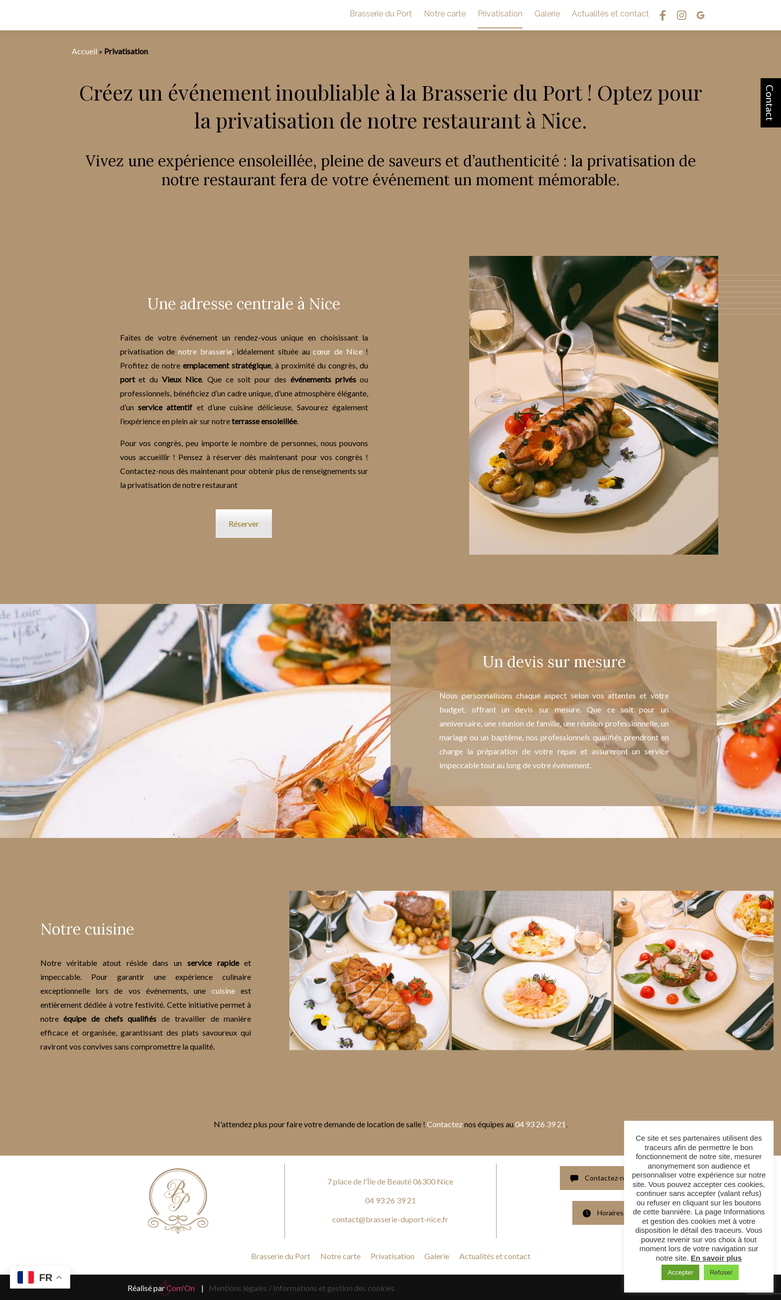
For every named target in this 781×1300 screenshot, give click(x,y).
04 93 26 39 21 (540, 1124)
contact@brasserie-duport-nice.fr (390, 1219)
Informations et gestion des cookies (333, 1288)
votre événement (561, 765)
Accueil (84, 51)
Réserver (244, 523)
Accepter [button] (680, 1272)
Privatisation (500, 13)
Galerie (547, 13)
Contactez (445, 1124)
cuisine (226, 990)
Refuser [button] (721, 1272)
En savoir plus (716, 1258)
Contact (770, 103)
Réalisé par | (166, 1288)
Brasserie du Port (381, 13)
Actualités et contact (610, 13)
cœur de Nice (337, 351)
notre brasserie (205, 351)
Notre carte (445, 13)
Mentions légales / (240, 1288)
